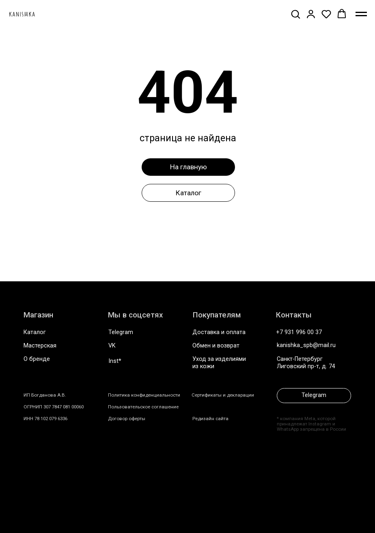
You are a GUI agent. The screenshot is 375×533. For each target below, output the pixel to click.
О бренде (37, 359)
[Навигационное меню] (361, 14)
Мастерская (40, 345)
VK (112, 345)
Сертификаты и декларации (223, 395)
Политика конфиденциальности (144, 395)
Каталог (35, 332)
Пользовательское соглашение (143, 407)
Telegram (120, 332)
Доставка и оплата (219, 332)
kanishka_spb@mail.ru (306, 345)
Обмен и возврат (215, 345)
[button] (295, 14)
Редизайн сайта (210, 418)
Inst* (114, 361)
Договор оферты (126, 418)
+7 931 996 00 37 (299, 332)
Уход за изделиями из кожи (219, 362)
